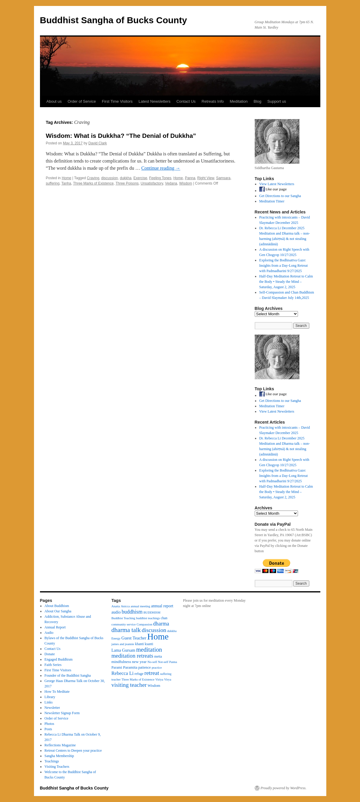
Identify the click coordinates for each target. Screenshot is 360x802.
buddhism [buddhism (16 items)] (132, 612)
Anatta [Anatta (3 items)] (116, 606)
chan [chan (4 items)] (164, 618)
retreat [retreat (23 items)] (151, 673)
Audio (48, 633)
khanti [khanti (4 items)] (139, 644)
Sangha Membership (59, 756)
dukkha (126, 178)
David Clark (97, 143)
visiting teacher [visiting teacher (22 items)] (129, 685)
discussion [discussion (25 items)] (154, 630)
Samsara (223, 178)
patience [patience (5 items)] (144, 667)
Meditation (239, 101)
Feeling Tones (160, 178)
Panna (190, 178)
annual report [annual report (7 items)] (162, 605)
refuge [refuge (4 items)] (139, 674)
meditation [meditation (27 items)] (149, 649)
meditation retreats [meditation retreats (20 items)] (132, 656)
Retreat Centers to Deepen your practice (73, 750)
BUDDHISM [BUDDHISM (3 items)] (151, 612)
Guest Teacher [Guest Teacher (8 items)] (133, 638)
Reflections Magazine (60, 745)
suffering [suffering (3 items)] (165, 673)
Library (49, 697)
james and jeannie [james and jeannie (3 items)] (123, 644)
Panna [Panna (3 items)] (173, 662)
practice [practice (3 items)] (157, 667)
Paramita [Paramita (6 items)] (130, 667)
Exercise (140, 178)
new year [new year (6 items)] (139, 661)
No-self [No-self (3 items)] (152, 662)
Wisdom (185, 183)
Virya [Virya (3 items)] (167, 679)
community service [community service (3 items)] (124, 624)
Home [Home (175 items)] (158, 636)
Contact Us (185, 101)
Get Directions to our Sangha (280, 196)
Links (48, 702)
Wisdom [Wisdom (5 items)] (154, 686)
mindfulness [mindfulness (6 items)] (121, 661)
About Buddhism (56, 606)
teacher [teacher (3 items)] (116, 679)
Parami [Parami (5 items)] (117, 667)
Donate (49, 654)
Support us (276, 101)
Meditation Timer (271, 201)
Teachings (51, 761)
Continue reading (160, 168)
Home (66, 178)
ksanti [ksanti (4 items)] (149, 644)
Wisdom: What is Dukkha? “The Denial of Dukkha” (121, 135)
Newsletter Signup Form (62, 713)
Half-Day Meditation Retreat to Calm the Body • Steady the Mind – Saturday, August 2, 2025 (286, 281)
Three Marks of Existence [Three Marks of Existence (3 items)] (137, 679)
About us (54, 101)
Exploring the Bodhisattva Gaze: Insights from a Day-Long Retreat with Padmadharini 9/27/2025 (283, 265)
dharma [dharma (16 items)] (161, 624)
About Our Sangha (57, 611)
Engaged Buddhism (58, 659)
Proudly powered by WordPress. (284, 788)
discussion (109, 178)
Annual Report (55, 627)
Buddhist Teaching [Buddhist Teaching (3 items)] (123, 618)
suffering (53, 183)
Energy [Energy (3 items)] (116, 638)
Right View (205, 178)
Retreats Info (213, 101)
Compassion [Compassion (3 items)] (144, 624)
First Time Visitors (117, 101)
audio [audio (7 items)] (116, 612)
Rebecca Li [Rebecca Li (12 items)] (123, 673)
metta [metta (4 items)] (158, 656)
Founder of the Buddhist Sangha (67, 675)
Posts (48, 729)
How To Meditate (56, 691)
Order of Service (82, 101)
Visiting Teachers (56, 766)
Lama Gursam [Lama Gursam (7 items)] (123, 650)
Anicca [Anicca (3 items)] (125, 606)
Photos (49, 724)
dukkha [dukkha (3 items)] (172, 631)
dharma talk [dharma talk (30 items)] (126, 630)
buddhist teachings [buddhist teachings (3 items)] (148, 618)
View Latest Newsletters (276, 184)
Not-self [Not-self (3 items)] (163, 662)
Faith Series (52, 665)
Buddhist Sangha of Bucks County (113, 20)
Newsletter (52, 708)
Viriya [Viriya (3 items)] (159, 679)
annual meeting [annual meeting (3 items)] (140, 606)
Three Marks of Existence (93, 183)
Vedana (171, 183)
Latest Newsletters (155, 101)
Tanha (66, 183)
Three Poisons (126, 183)
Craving (93, 178)
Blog (257, 101)
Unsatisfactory (151, 183)
